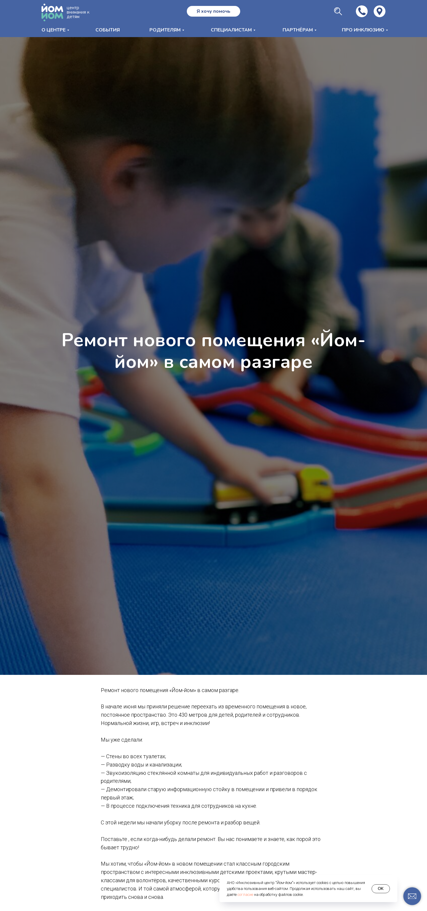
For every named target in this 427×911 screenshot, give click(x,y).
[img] (379, 11)
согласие (245, 894)
